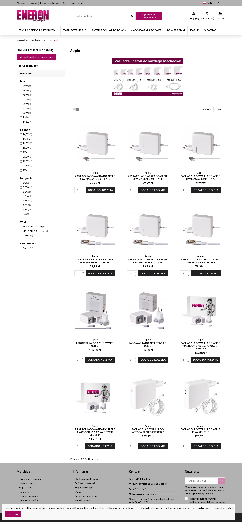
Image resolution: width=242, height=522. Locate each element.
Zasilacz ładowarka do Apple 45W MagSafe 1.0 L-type (200, 261)
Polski (209, 3)
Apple (28, 248)
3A (26, 182)
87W (27, 108)
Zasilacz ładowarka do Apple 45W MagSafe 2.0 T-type (200, 177)
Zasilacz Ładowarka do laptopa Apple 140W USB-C (147, 430)
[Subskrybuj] (221, 481)
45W (27, 90)
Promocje (24, 491)
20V (26, 152)
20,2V (27, 156)
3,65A (27, 196)
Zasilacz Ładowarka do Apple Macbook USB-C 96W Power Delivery (95, 432)
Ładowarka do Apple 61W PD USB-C (95, 344)
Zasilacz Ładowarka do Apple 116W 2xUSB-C (200, 430)
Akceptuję (13, 514)
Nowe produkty (27, 483)
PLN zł (221, 3)
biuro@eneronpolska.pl (144, 494)
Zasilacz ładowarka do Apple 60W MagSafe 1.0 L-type (95, 261)
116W (27, 117)
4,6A (27, 205)
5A (26, 214)
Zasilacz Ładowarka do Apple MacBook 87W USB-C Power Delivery (200, 346)
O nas (65, 3)
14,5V (27, 134)
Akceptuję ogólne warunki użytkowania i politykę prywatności (207, 500)
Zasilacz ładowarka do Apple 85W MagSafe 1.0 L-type (148, 261)
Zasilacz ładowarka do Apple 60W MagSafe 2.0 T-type (95, 177)
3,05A (27, 187)
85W (27, 103)
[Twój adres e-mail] (201, 481)
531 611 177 (139, 488)
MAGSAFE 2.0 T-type (35, 231)
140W (27, 121)
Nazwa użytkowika (28, 500)
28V (26, 170)
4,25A (27, 200)
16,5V (27, 143)
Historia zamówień (28, 496)
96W (27, 112)
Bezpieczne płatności (49, 3)
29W (27, 86)
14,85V (28, 138)
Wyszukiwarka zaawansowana (149, 16)
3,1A (27, 191)
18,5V (27, 147)
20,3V (27, 161)
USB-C (28, 235)
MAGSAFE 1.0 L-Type (35, 226)
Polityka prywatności (85, 483)
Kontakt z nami (77, 3)
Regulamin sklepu (84, 487)
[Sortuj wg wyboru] (205, 109)
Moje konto (25, 487)
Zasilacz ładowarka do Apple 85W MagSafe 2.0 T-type (148, 177)
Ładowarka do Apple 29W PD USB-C (147, 344)
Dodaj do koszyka (100, 190)
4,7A (27, 209)
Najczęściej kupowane (30, 479)
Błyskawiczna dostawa (27, 3)
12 (218, 109)
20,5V (27, 165)
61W (27, 99)
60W (27, 94)
